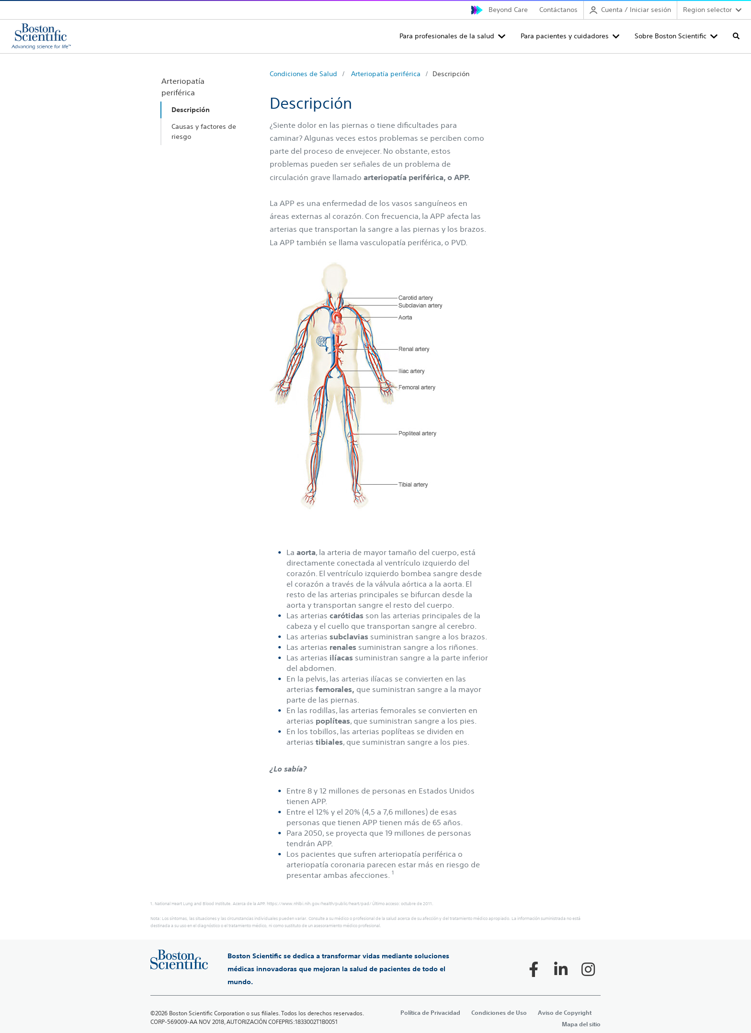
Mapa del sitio (581, 1024)
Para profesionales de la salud (446, 36)
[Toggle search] (736, 36)
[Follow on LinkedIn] (560, 969)
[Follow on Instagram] (588, 969)
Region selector (707, 9)
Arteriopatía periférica (386, 73)
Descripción (450, 73)
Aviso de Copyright (565, 1012)
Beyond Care (508, 9)
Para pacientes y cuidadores (565, 36)
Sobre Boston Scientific (670, 36)
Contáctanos (558, 9)
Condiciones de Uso (499, 1012)
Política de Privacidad (430, 1012)
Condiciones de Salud (303, 73)
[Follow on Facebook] (533, 969)
